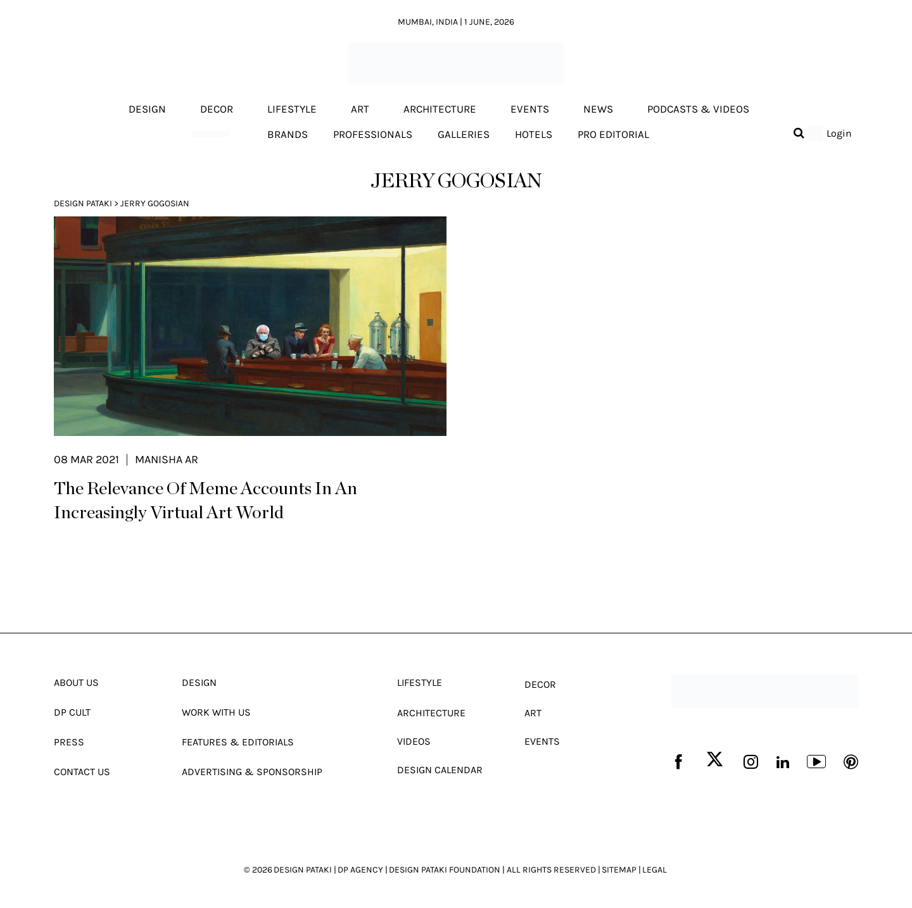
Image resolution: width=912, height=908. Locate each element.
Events (529, 109)
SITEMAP (619, 869)
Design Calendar (440, 770)
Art (360, 109)
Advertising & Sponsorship (252, 772)
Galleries (464, 134)
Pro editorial (613, 134)
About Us (76, 682)
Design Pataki (83, 203)
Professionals (372, 134)
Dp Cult (72, 712)
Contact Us (82, 772)
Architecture (439, 109)
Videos (414, 741)
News (598, 109)
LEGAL (654, 869)
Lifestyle (292, 109)
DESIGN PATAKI (303, 869)
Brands (287, 134)
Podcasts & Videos (698, 109)
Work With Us (216, 712)
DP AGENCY (360, 869)
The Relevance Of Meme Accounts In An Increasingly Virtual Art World (205, 501)
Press (69, 742)
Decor (216, 109)
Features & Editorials (238, 742)
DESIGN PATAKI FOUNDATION (444, 869)
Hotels (533, 134)
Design (147, 109)
